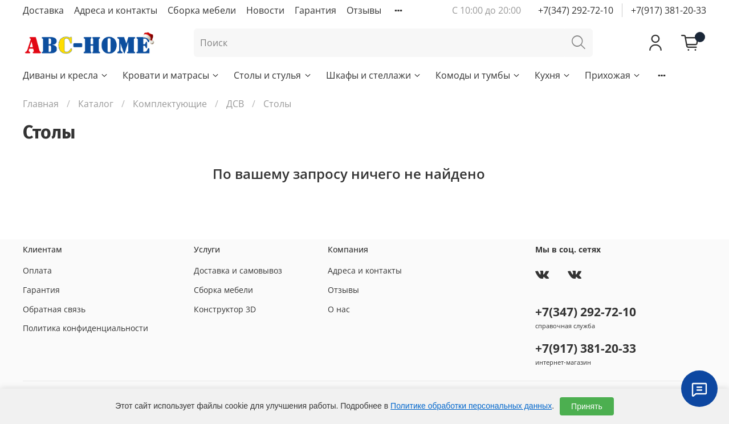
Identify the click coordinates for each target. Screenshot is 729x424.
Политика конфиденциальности (85, 328)
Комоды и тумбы (478, 75)
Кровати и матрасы (171, 75)
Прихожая (613, 75)
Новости (265, 10)
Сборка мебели (202, 10)
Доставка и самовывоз (238, 270)
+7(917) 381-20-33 (668, 10)
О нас (339, 309)
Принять (586, 406)
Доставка (43, 10)
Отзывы (364, 10)
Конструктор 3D (225, 309)
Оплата (37, 270)
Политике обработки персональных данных (471, 405)
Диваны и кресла (66, 75)
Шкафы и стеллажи (374, 75)
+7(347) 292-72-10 (575, 10)
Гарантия (315, 10)
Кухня (553, 75)
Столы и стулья (273, 75)
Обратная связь (54, 309)
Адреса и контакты (115, 10)
